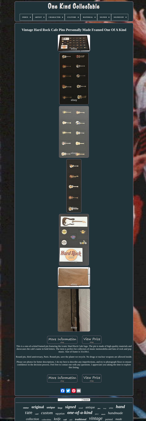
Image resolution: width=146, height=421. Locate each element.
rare (28, 412)
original (38, 407)
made (118, 419)
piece (96, 414)
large (60, 408)
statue (26, 407)
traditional (80, 419)
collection (32, 419)
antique (90, 407)
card (36, 414)
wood (81, 408)
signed (70, 407)
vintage (95, 418)
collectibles (46, 420)
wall (65, 420)
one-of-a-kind (79, 412)
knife (57, 419)
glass (99, 408)
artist (111, 408)
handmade (115, 413)
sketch (103, 414)
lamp (104, 408)
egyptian (60, 413)
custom (47, 412)
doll (70, 420)
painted (109, 419)
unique (51, 407)
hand (120, 406)
